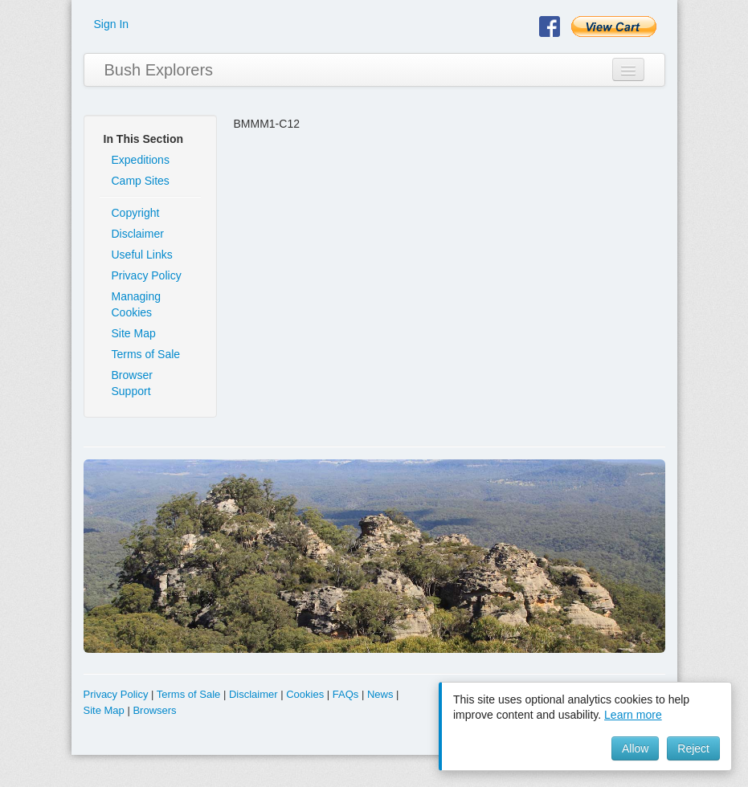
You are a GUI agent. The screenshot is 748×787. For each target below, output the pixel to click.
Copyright (136, 212)
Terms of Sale (146, 354)
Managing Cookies (136, 304)
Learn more (633, 714)
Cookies (305, 694)
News (380, 694)
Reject (693, 748)
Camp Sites (141, 180)
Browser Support (132, 383)
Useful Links (142, 254)
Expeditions (141, 159)
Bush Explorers (159, 70)
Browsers (154, 710)
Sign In (111, 24)
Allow (635, 748)
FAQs (346, 694)
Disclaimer (138, 233)
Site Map (134, 333)
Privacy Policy (147, 275)
